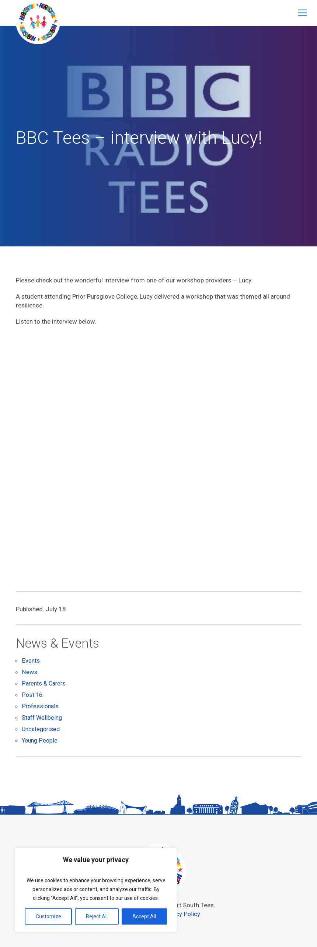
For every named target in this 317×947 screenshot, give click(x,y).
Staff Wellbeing (43, 718)
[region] (96, 890)
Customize (48, 916)
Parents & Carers (45, 685)
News (29, 674)
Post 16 (32, 696)
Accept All (144, 916)
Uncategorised (42, 729)
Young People (40, 740)
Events (31, 663)
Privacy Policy (183, 913)
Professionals (41, 707)
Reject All (97, 916)
